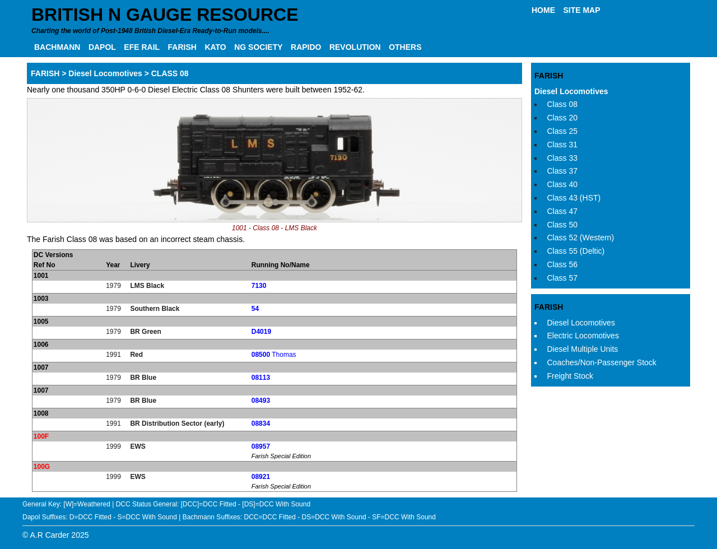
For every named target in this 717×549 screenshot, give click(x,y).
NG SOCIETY (258, 47)
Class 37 (562, 170)
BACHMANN (57, 47)
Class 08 (562, 104)
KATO (215, 47)
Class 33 (562, 157)
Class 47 (562, 211)
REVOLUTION (355, 47)
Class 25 (562, 131)
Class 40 (562, 184)
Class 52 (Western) (580, 237)
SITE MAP (581, 10)
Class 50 (562, 224)
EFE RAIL (142, 47)
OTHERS (405, 47)
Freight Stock (570, 375)
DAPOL (102, 47)
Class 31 (562, 144)
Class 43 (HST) (574, 197)
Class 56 (562, 264)
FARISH (182, 47)
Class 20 (562, 117)
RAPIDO (306, 47)
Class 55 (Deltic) (576, 250)
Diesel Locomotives (571, 91)
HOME (543, 10)
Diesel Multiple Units (582, 349)
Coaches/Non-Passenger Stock (602, 362)
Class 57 (562, 277)
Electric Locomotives (583, 335)
